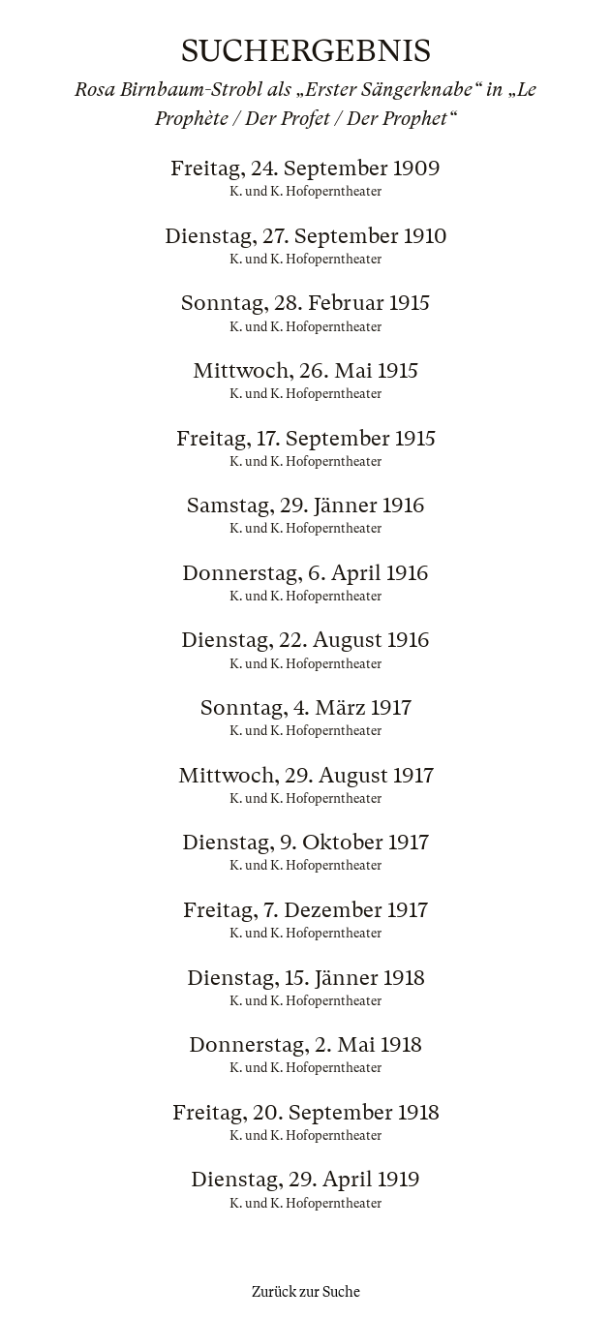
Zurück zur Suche (306, 1292)
